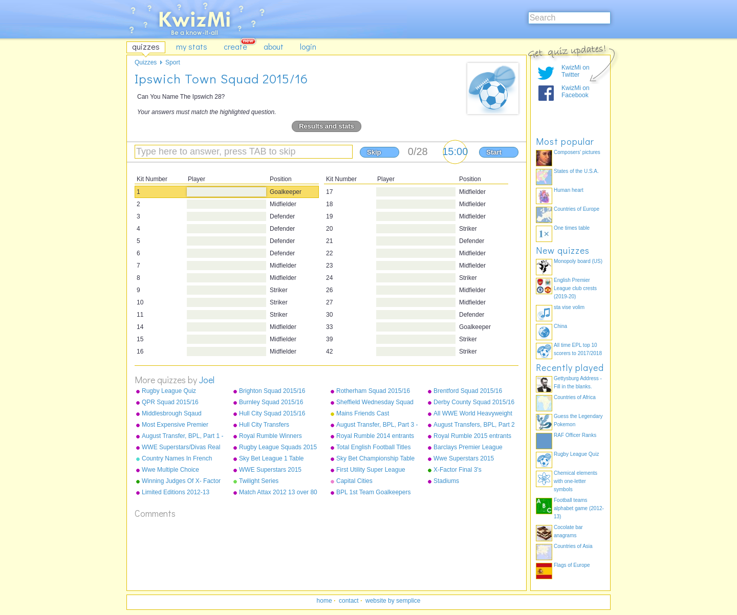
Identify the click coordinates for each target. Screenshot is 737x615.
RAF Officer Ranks (575, 435)
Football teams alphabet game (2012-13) (579, 508)
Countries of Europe (576, 209)
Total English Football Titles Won (373, 448)
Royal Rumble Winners (270, 436)
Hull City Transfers (264, 424)
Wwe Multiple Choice (170, 469)
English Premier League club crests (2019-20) (575, 288)
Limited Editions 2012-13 (175, 492)
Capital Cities (354, 481)
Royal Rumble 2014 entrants (375, 436)
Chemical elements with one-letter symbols (575, 481)
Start (494, 152)
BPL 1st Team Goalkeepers (373, 492)
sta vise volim (569, 307)
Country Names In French (177, 458)
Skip (374, 152)
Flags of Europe (572, 565)
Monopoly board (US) (578, 261)
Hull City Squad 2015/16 (272, 413)
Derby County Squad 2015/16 (473, 402)
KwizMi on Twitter (575, 71)
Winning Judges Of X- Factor (181, 481)
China (560, 326)
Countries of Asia (573, 546)
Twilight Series (258, 481)
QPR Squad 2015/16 (170, 402)
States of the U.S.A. (576, 171)
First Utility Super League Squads (370, 470)
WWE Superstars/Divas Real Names (181, 448)
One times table (572, 228)
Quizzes (146, 62)
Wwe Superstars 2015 (463, 458)
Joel (206, 380)
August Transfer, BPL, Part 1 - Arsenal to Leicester (182, 436)
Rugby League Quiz (169, 390)
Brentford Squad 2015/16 (467, 390)
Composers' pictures (577, 152)
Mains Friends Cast (362, 413)
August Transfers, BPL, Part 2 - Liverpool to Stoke (474, 425)
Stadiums (446, 481)
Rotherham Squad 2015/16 (373, 390)
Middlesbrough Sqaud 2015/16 (172, 414)
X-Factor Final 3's (457, 469)
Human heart (568, 190)
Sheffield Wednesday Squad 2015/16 (375, 403)
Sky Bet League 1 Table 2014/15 (271, 459)
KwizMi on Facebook (575, 91)
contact (349, 600)
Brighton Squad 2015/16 (272, 390)
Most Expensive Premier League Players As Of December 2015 (175, 425)
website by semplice (392, 600)
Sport (172, 62)
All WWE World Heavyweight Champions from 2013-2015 (472, 414)
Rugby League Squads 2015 (278, 447)
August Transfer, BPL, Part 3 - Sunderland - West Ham (377, 425)
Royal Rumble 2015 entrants (472, 436)
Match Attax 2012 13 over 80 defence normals (278, 493)
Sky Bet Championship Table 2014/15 (375, 459)
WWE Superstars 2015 (270, 469)
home (324, 600)
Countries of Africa (575, 397)
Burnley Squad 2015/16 (271, 402)
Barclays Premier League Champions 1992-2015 (468, 448)
